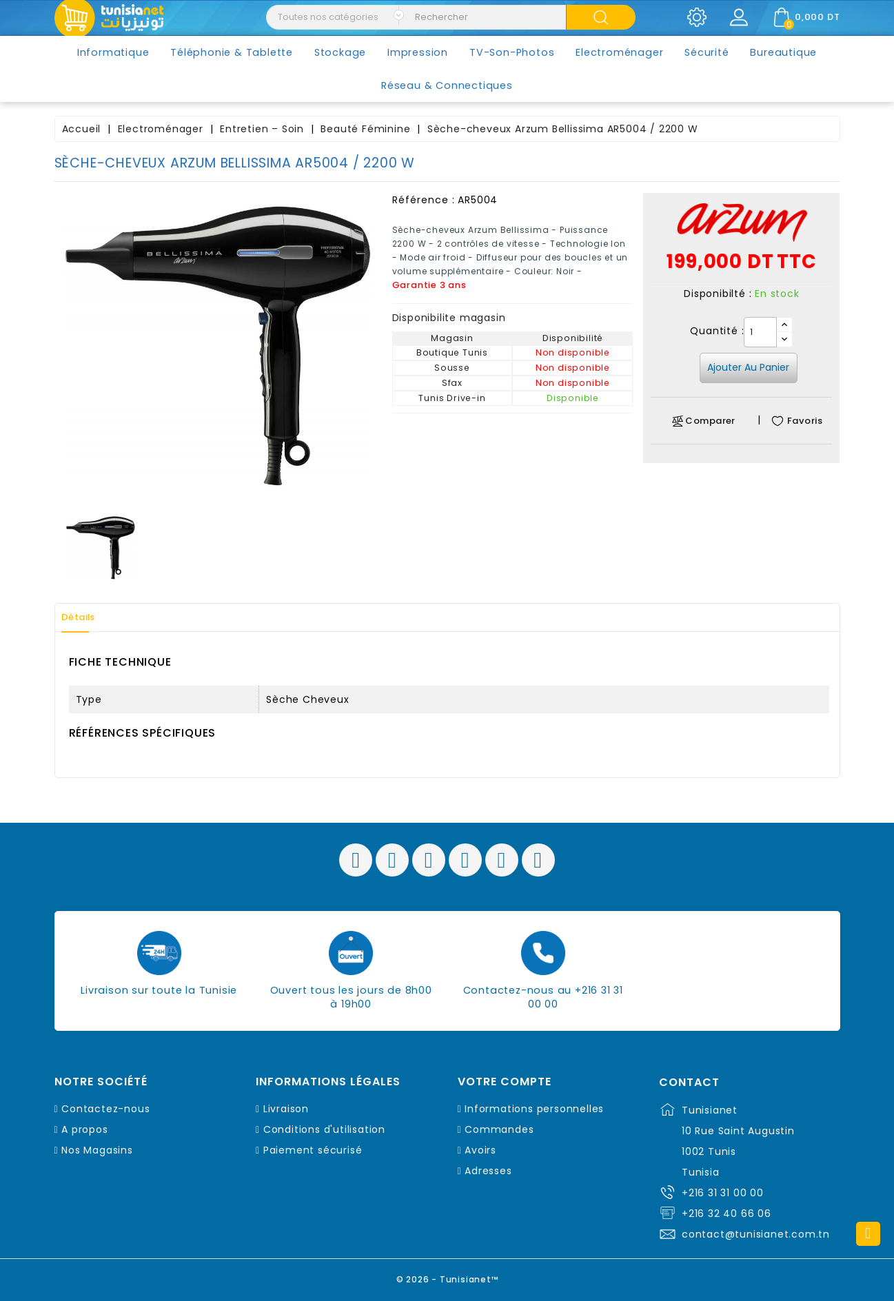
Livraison (286, 1109)
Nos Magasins (97, 1150)
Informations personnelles (534, 1109)
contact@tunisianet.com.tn (756, 1234)
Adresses (488, 1171)
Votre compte (504, 1082)
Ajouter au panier (748, 367)
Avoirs (480, 1150)
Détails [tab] (84, 617)
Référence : (423, 200)
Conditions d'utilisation (324, 1129)
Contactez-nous (105, 1109)
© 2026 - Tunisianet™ (447, 1276)
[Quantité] (760, 332)
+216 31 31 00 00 (723, 1193)
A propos (84, 1129)
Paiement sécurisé (313, 1150)
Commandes (499, 1129)
